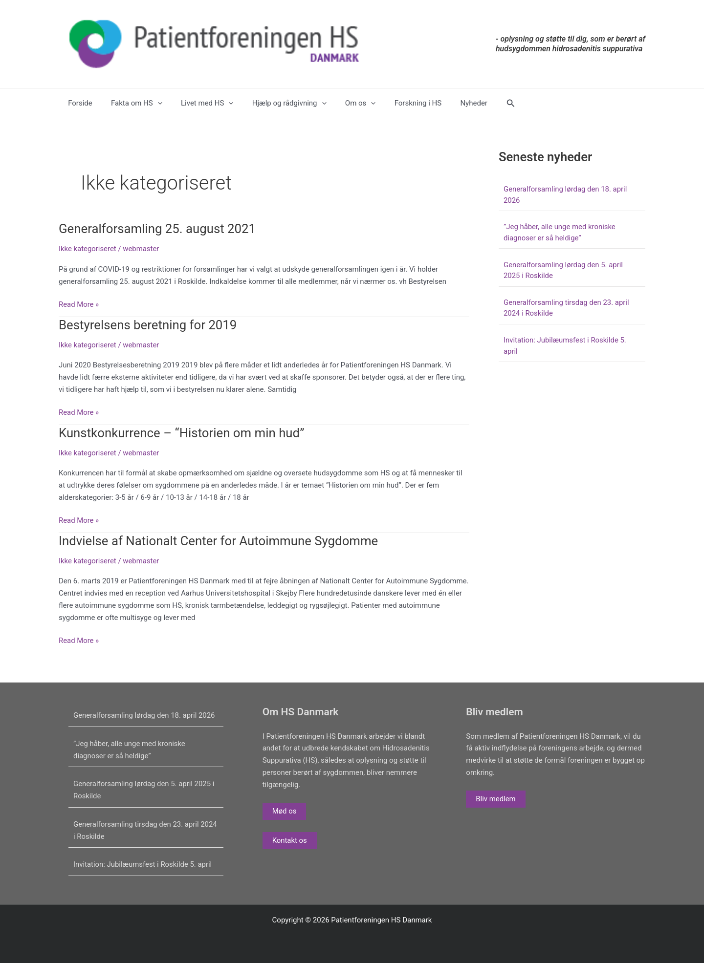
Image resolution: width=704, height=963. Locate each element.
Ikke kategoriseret (88, 248)
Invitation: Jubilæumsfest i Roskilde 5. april (143, 864)
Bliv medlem (496, 798)
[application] (151, 103)
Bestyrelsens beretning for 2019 (148, 325)
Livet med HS (197, 103)
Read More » (79, 305)
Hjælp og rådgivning (275, 103)
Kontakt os (290, 840)
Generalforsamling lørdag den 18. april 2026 (144, 715)
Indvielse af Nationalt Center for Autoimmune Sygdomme (219, 541)
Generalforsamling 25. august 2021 (158, 228)
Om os (342, 103)
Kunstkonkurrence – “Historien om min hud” (182, 433)
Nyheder (447, 103)
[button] (482, 103)
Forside (78, 103)
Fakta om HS (130, 103)
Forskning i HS (395, 103)
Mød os (284, 811)
